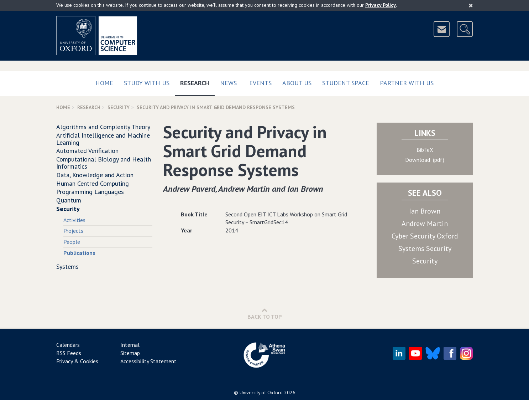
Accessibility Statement (148, 361)
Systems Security (424, 248)
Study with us (146, 83)
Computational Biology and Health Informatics (103, 162)
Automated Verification (87, 151)
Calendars (68, 344)
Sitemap (130, 353)
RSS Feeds (68, 353)
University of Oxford (261, 392)
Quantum (68, 200)
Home (104, 83)
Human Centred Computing (92, 183)
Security (119, 107)
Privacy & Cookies (77, 361)
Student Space (345, 83)
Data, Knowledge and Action (94, 175)
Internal (130, 344)
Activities (74, 220)
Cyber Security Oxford (425, 236)
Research (197, 81)
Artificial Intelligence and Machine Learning (103, 139)
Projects (73, 230)
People (71, 241)
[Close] (470, 5)
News (228, 83)
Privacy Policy (380, 5)
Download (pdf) (424, 159)
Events (260, 83)
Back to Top (264, 313)
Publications (79, 252)
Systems (67, 266)
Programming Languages (90, 192)
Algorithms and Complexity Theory (103, 127)
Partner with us (407, 83)
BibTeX (425, 149)
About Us (296, 83)
